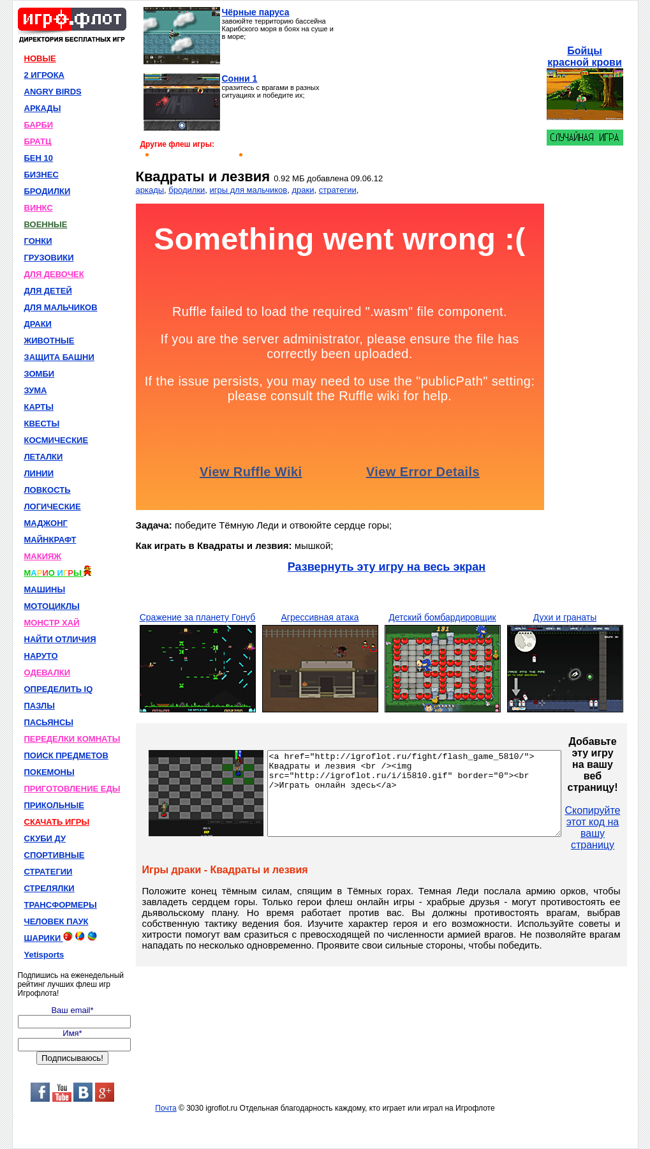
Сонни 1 (240, 78)
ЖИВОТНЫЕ (49, 340)
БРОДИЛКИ (47, 191)
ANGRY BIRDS (53, 91)
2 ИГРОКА (44, 75)
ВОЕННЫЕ (46, 224)
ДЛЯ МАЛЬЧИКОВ (61, 307)
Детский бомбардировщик (442, 617)
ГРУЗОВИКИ (49, 257)
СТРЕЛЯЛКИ (49, 888)
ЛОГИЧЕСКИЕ (52, 506)
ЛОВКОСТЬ (47, 490)
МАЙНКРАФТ (50, 539)
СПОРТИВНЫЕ (54, 855)
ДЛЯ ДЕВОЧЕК (54, 274)
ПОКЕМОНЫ (49, 772)
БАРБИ (39, 125)
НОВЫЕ (40, 58)
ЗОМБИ (39, 374)
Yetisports (44, 954)
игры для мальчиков (249, 190)
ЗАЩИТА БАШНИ (59, 357)
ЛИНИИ (39, 473)
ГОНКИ (38, 241)
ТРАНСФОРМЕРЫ (60, 905)
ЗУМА (35, 390)
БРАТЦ (38, 141)
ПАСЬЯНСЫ (49, 722)
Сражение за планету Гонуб (198, 617)
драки (303, 190)
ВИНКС (38, 208)
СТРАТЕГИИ (48, 871)
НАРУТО (41, 656)
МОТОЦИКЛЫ (52, 606)
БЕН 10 (38, 158)
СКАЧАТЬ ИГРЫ (57, 822)
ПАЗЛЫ (39, 705)
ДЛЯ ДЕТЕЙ (48, 291)
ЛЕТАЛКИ (43, 457)
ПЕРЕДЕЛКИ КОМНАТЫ (72, 739)
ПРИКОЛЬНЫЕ (54, 805)
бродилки (186, 190)
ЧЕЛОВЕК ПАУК (56, 921)
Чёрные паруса (256, 12)
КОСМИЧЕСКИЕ (56, 440)
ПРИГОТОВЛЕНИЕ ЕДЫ (72, 788)
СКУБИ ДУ (45, 838)
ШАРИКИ (60, 937)
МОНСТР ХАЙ (52, 622)
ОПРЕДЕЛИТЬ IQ (58, 689)
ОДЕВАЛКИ (47, 672)
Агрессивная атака (319, 617)
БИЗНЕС (41, 174)
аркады (150, 190)
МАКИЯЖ (43, 556)
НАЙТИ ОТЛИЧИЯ (60, 639)
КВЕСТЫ (42, 423)
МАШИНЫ (45, 589)
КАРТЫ (39, 407)
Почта (165, 1108)
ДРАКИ (38, 324)
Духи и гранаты (565, 617)
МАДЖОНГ (46, 523)
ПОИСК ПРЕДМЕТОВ (66, 755)
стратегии (338, 190)
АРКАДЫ (42, 108)
